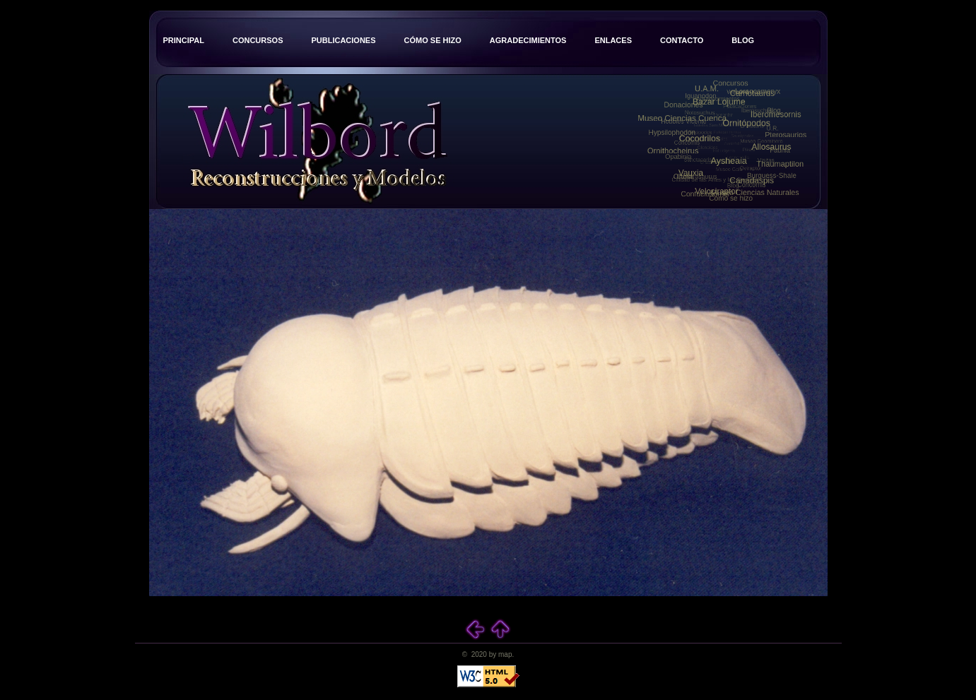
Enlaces (613, 40)
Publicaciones (343, 40)
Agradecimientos (528, 40)
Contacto (681, 40)
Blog (742, 40)
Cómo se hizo (432, 40)
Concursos (258, 40)
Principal (183, 40)
